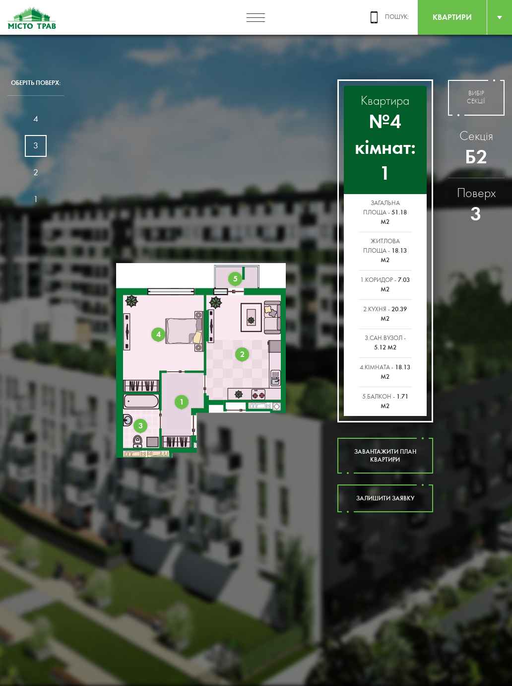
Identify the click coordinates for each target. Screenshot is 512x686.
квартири (452, 17)
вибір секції (476, 97)
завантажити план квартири (385, 455)
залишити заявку (385, 498)
